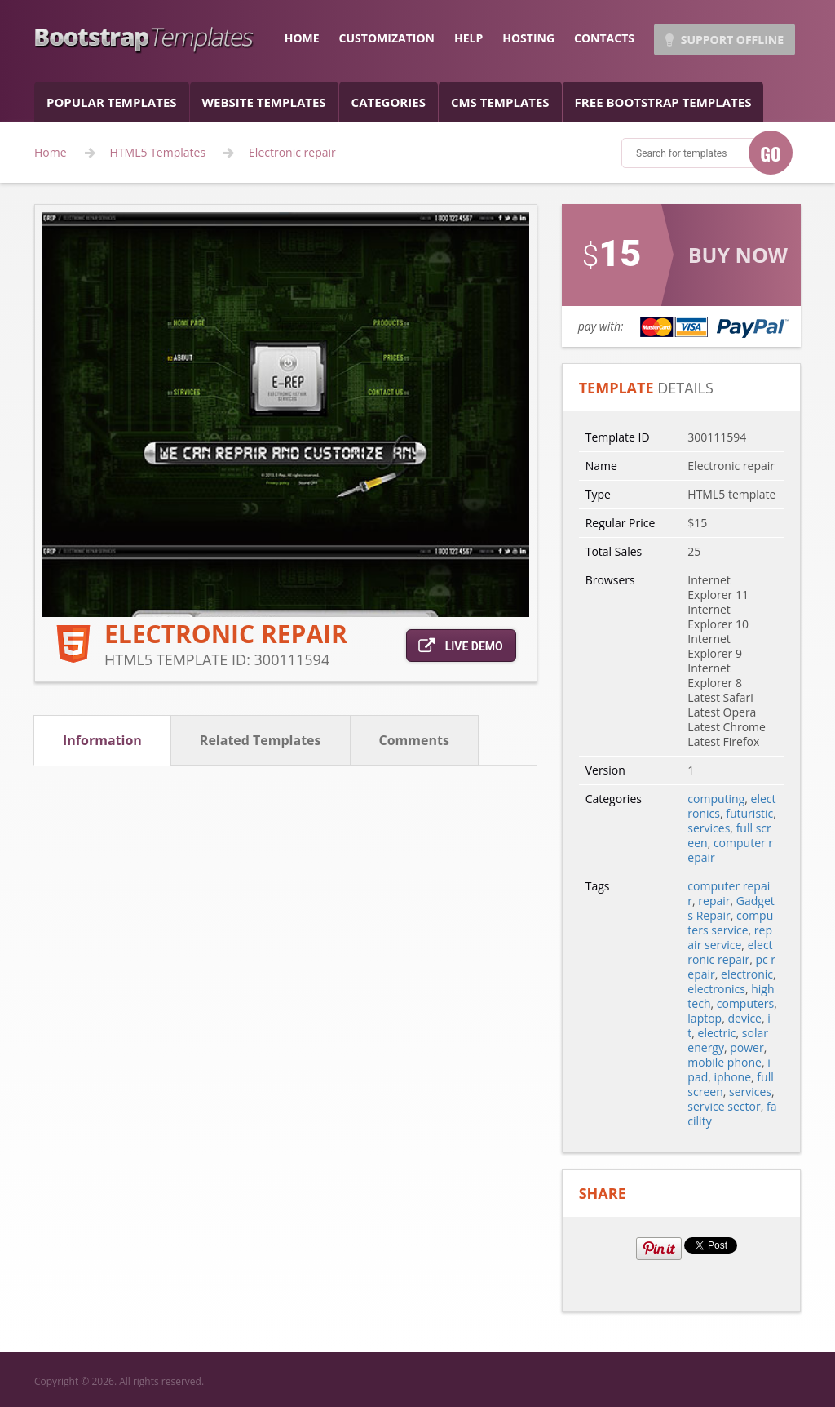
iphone (733, 1077)
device (744, 1018)
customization (387, 38)
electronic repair (729, 952)
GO (770, 153)
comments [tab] (414, 740)
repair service (729, 937)
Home (50, 152)
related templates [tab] (260, 740)
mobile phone (724, 1062)
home (302, 38)
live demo (460, 645)
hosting (528, 38)
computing (715, 798)
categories (388, 102)
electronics (716, 988)
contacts (604, 38)
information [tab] (102, 740)
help (468, 38)
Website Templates (264, 102)
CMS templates (500, 102)
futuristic (749, 813)
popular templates (111, 102)
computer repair (730, 850)
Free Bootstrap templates (663, 102)
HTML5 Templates (158, 152)
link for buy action (681, 275)
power (746, 1047)
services (708, 828)
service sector (723, 1106)
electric (717, 1033)
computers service (730, 923)
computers (746, 1003)
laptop (704, 1018)
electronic (747, 974)
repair (714, 900)
